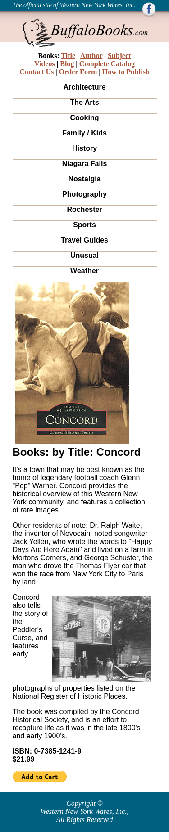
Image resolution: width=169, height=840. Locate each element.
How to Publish (126, 72)
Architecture (84, 87)
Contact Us (36, 72)
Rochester (84, 209)
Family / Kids (84, 133)
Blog (67, 63)
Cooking (84, 117)
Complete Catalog (107, 63)
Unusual (84, 255)
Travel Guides (84, 240)
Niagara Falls (84, 163)
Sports (84, 225)
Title (68, 55)
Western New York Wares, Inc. (98, 5)
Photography (84, 194)
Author (91, 55)
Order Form (78, 72)
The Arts (84, 102)
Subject (119, 55)
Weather (84, 270)
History (84, 148)
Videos (44, 63)
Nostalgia (84, 179)
